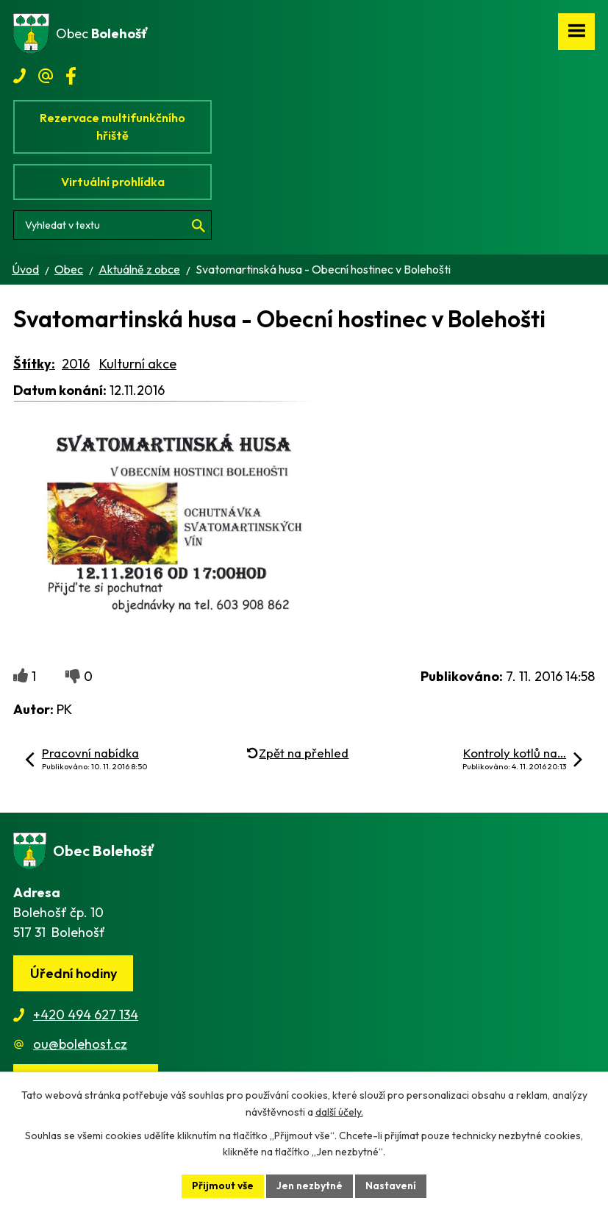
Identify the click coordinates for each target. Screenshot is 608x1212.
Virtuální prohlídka (113, 181)
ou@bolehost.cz (80, 1043)
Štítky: (34, 363)
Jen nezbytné (309, 1185)
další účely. (339, 1112)
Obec (68, 269)
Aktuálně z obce (139, 269)
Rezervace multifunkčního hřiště (112, 126)
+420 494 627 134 (85, 1014)
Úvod (25, 269)
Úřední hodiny (73, 973)
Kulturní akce (137, 363)
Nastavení (390, 1185)
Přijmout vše (223, 1185)
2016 (76, 363)
